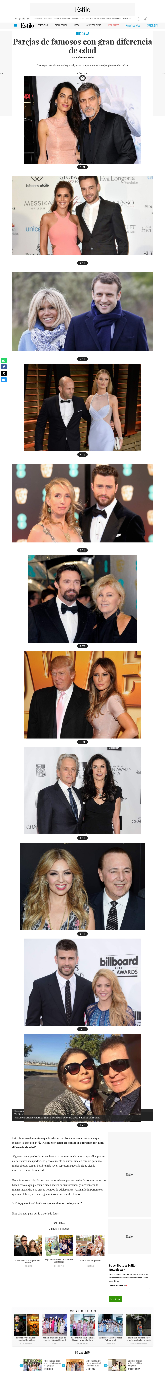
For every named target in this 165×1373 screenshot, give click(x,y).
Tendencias (28, 1266)
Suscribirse (115, 1299)
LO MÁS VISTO (82, 1352)
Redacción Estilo (85, 57)
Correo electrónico (118, 1285)
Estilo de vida (59, 1266)
